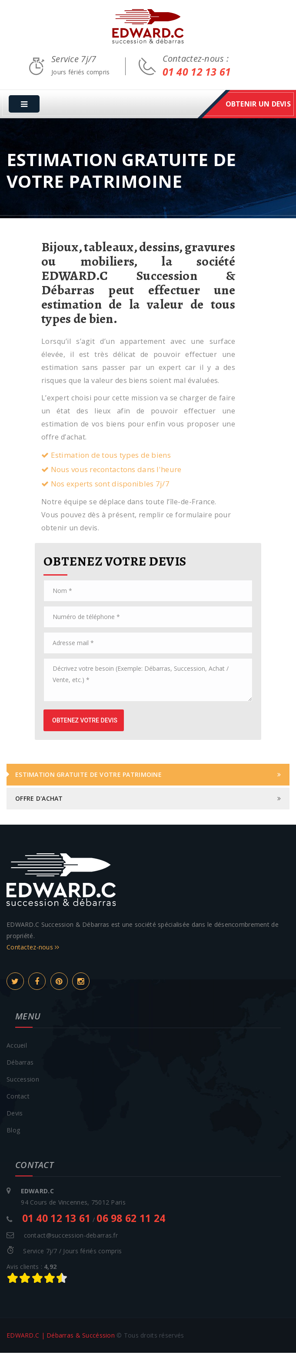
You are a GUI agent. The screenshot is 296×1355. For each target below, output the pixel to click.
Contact (18, 1098)
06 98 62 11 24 (130, 1220)
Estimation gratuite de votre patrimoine (88, 776)
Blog (13, 1132)
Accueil (17, 1047)
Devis (15, 1115)
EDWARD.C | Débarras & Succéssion (61, 1337)
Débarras (20, 1064)
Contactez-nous (33, 949)
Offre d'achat (39, 800)
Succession (23, 1081)
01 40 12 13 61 (197, 76)
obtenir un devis (258, 106)
